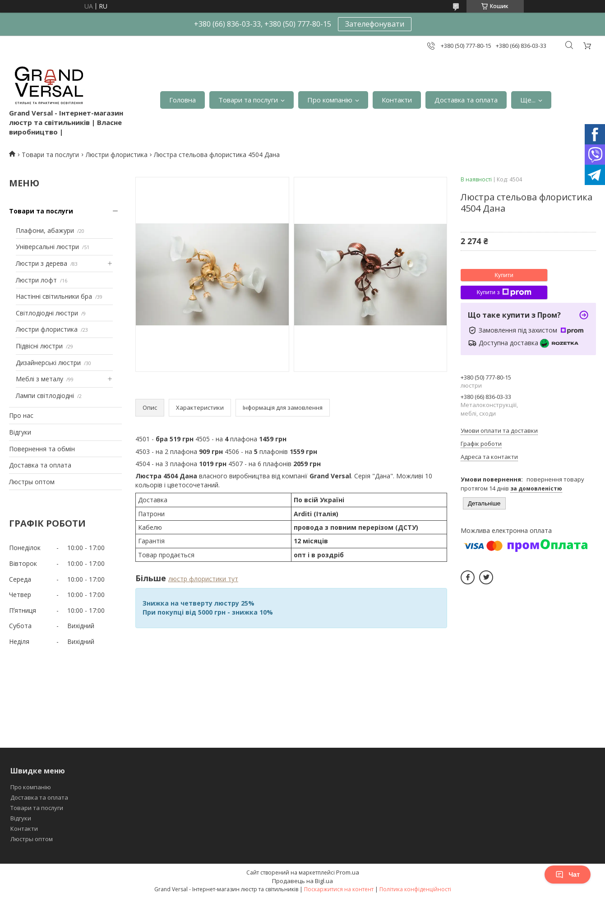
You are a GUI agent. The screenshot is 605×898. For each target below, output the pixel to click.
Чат (567, 874)
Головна (182, 99)
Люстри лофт (36, 280)
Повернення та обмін (42, 448)
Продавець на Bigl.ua (302, 881)
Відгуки (20, 432)
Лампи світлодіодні (45, 395)
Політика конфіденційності (415, 889)
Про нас (21, 415)
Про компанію (329, 99)
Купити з (503, 292)
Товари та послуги (248, 99)
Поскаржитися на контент (339, 889)
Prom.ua (347, 872)
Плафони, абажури (45, 230)
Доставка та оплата (466, 99)
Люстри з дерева (41, 263)
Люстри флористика (117, 154)
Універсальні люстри (47, 246)
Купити (503, 275)
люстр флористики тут (203, 578)
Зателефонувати (374, 24)
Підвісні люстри (39, 346)
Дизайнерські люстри (48, 362)
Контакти (397, 99)
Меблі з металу (39, 379)
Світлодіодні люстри (47, 313)
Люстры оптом (32, 481)
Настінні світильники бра (54, 296)
